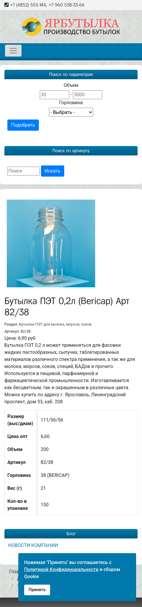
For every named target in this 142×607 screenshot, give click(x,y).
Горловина (71, 102)
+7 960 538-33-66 (67, 4)
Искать (52, 171)
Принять (37, 589)
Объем (71, 85)
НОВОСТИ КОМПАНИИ (33, 545)
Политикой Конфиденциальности (61, 569)
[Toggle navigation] (13, 51)
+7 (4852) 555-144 (28, 4)
